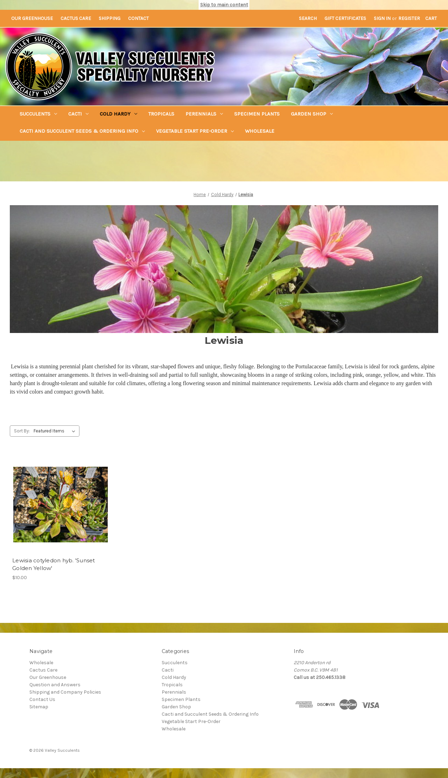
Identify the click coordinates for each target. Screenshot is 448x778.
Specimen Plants (257, 114)
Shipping (109, 18)
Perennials (204, 114)
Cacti (78, 114)
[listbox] (56, 431)
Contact (138, 18)
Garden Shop (312, 114)
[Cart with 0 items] (431, 18)
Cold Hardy (118, 114)
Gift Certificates (345, 18)
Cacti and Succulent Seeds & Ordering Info (82, 131)
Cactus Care (76, 18)
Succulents (38, 114)
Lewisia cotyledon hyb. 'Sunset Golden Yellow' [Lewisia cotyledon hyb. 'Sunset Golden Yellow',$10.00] (53, 564)
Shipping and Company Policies (65, 692)
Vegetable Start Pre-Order (195, 131)
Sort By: (22, 430)
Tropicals (161, 114)
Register (409, 18)
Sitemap (38, 707)
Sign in (382, 18)
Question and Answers (54, 685)
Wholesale (259, 131)
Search (308, 18)
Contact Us (42, 699)
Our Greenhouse (32, 18)
